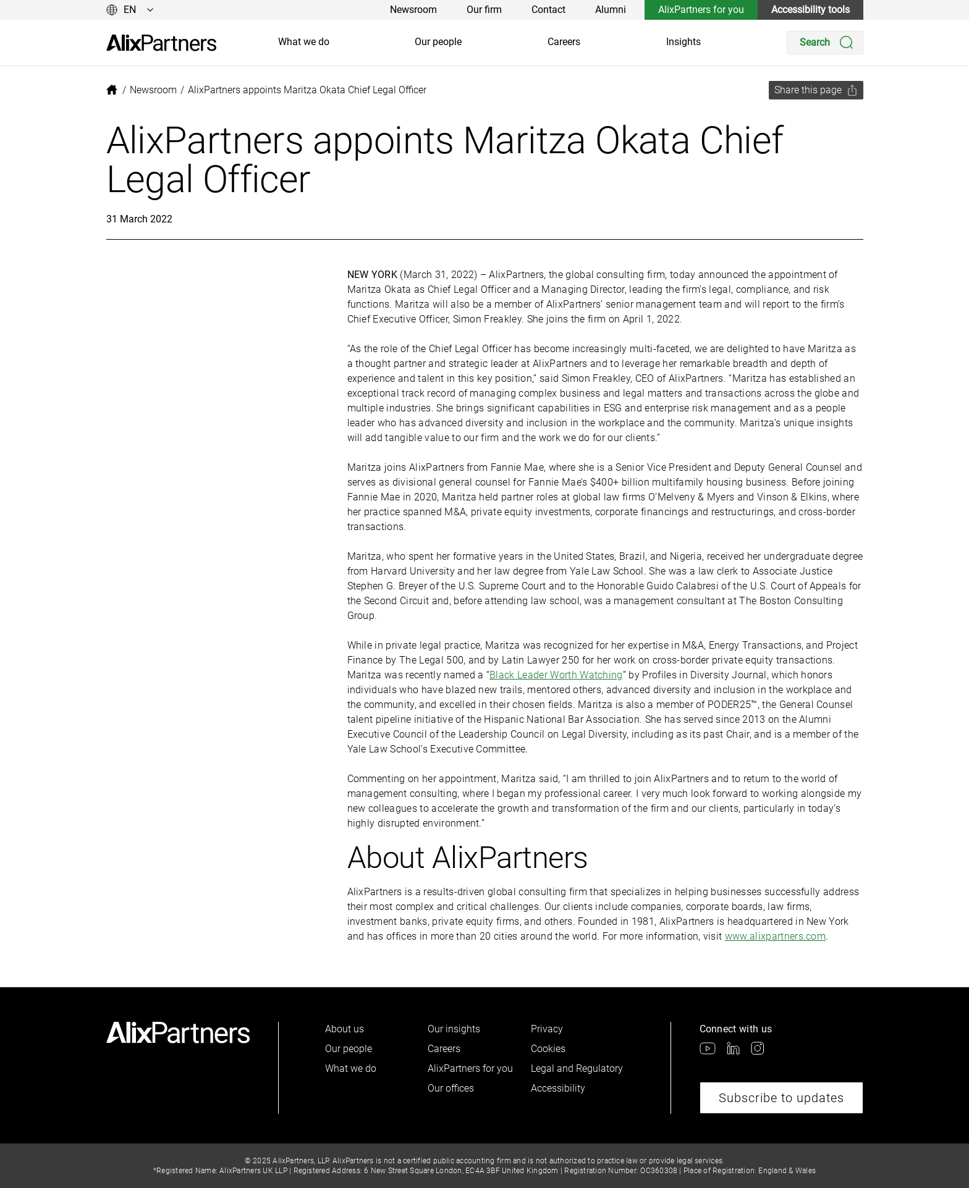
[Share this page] (816, 90)
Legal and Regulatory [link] (577, 1068)
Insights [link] (683, 42)
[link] (161, 43)
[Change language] (130, 10)
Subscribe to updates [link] (781, 1097)
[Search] (825, 42)
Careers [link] (564, 42)
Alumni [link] (610, 9)
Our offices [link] (451, 1088)
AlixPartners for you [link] (701, 9)
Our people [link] (438, 42)
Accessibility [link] (558, 1088)
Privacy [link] (547, 1029)
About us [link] (344, 1029)
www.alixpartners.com (775, 936)
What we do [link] (303, 42)
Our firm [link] (484, 9)
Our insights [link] (454, 1029)
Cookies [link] (548, 1049)
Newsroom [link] (413, 9)
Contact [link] (548, 9)
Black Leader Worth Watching (556, 675)
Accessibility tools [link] (810, 9)
